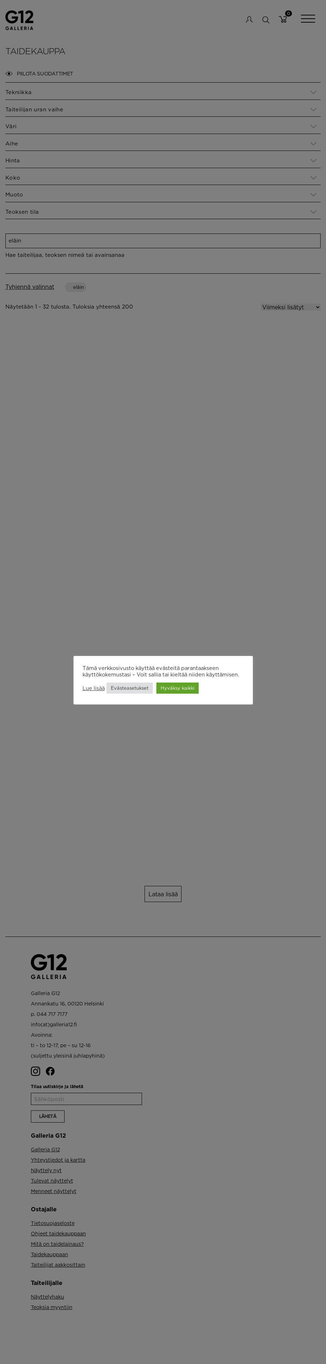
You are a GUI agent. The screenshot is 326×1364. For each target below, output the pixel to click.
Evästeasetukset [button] (129, 687)
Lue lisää (93, 688)
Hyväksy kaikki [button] (177, 687)
